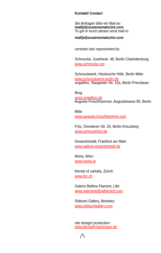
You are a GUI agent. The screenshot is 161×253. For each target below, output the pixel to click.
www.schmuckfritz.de (91, 131)
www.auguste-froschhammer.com (100, 116)
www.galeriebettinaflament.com (99, 191)
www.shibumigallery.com (94, 206)
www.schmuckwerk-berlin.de (97, 79)
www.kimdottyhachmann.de (96, 227)
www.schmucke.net (90, 64)
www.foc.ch (83, 176)
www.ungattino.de (88, 98)
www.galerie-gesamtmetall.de (97, 146)
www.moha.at (85, 161)
